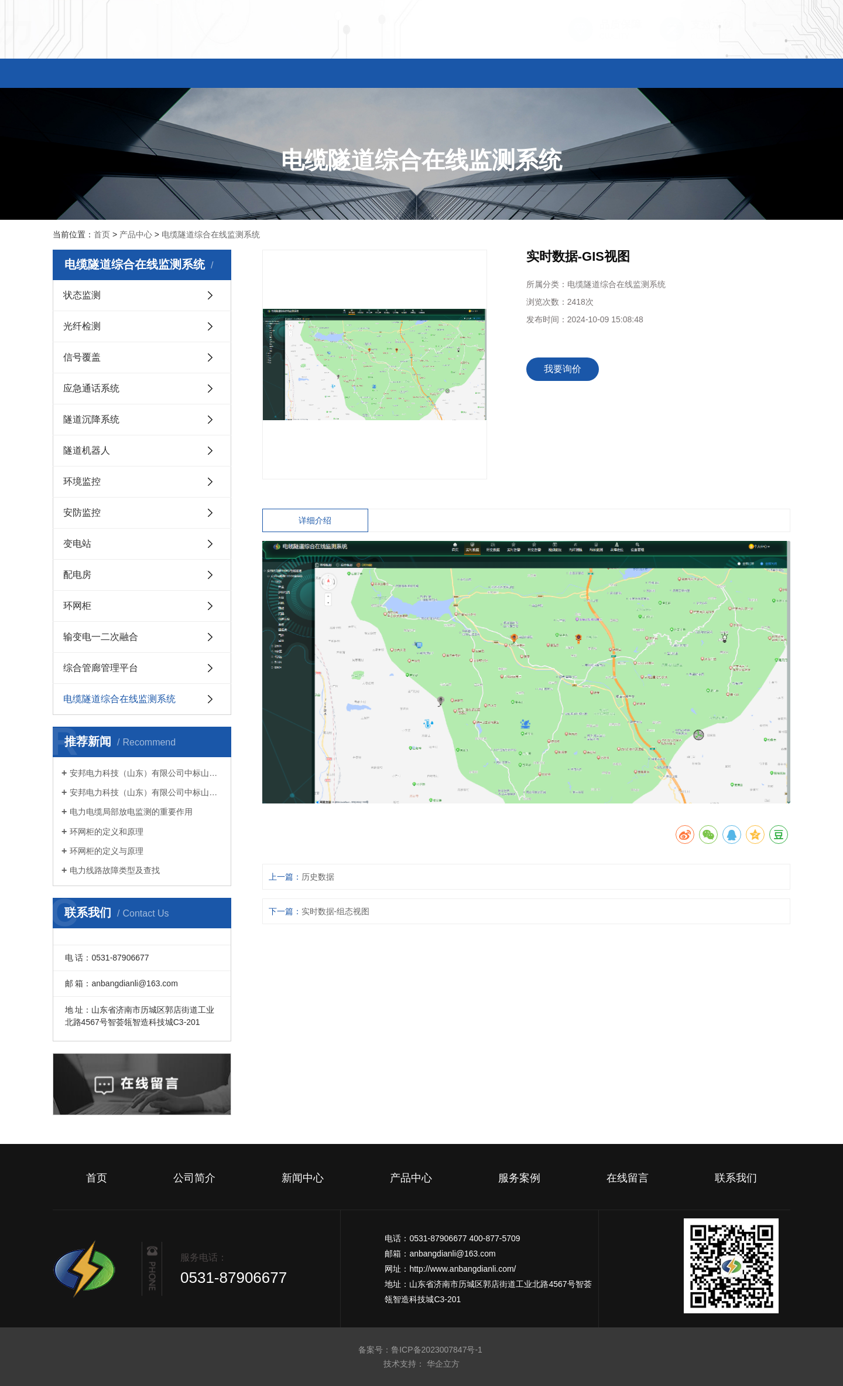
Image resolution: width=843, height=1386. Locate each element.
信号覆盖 (82, 357)
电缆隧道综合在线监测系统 (211, 234)
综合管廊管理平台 (100, 668)
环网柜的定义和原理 (106, 831)
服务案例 (527, 74)
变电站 (77, 544)
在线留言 (632, 74)
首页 (105, 74)
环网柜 (77, 606)
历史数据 (317, 876)
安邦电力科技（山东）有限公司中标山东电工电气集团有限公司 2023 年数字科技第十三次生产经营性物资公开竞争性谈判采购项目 (146, 773)
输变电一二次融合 (100, 637)
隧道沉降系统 (91, 419)
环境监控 (82, 481)
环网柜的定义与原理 (106, 851)
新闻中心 (316, 74)
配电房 (77, 575)
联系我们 (737, 74)
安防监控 (82, 512)
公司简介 (210, 74)
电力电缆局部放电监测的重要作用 (131, 811)
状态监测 (82, 295)
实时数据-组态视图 (335, 911)
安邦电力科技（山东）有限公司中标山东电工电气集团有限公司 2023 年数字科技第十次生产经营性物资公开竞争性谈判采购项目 (146, 792)
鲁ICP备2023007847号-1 (438, 1349)
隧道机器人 (86, 450)
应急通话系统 (91, 388)
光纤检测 (82, 326)
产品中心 (421, 74)
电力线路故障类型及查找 (115, 870)
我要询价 (562, 369)
